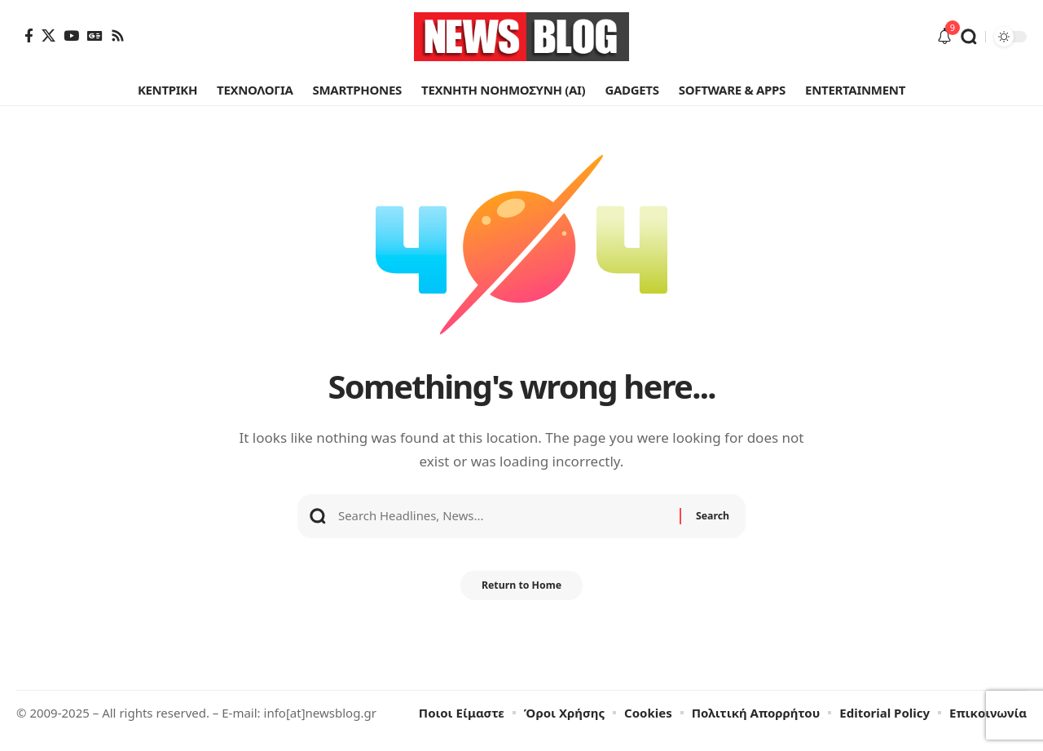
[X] (48, 35)
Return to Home (521, 599)
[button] (969, 37)
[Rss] (118, 35)
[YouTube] (71, 35)
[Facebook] (28, 35)
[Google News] (95, 35)
